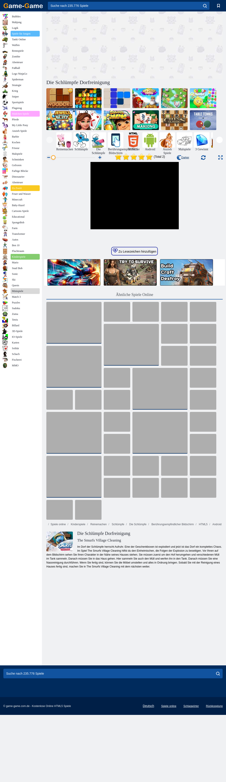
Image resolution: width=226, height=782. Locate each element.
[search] (205, 6)
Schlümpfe (117, 591)
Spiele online (58, 591)
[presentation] (49, 140)
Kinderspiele (77, 591)
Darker (183, 157)
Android (217, 591)
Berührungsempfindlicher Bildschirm (172, 591)
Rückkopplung (214, 773)
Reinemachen (98, 591)
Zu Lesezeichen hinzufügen (134, 318)
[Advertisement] (90, 44)
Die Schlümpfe (137, 591)
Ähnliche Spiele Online (134, 362)
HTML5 (203, 591)
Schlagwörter (191, 773)
